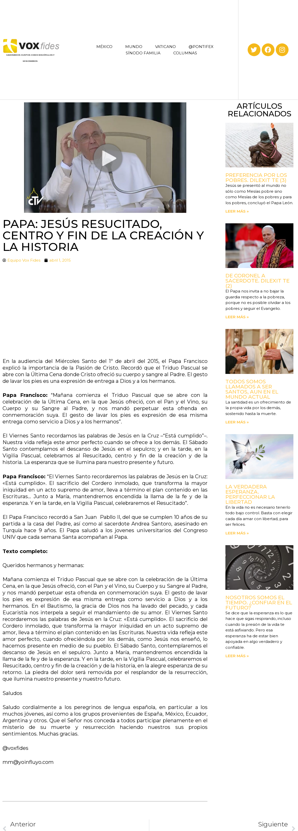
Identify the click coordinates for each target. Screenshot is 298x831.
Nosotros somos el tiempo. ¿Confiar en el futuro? (258, 602)
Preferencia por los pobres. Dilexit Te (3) (256, 177)
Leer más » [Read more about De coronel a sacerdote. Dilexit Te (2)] (237, 316)
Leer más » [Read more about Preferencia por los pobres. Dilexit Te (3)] (237, 211)
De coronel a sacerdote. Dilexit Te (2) (257, 281)
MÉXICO (104, 46)
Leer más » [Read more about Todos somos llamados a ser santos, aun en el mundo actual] (237, 422)
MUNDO (133, 46)
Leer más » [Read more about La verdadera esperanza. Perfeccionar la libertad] (237, 533)
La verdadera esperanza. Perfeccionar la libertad (250, 494)
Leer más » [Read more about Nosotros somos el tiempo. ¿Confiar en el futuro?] (237, 655)
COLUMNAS (185, 53)
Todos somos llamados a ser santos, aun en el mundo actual (251, 389)
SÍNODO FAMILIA (143, 53)
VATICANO (165, 46)
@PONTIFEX (201, 46)
